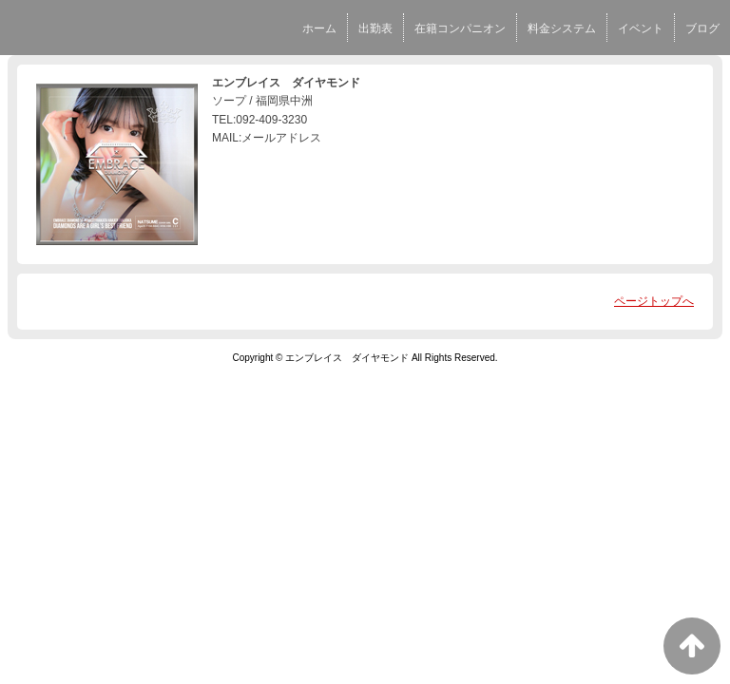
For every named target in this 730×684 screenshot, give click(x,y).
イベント (640, 28)
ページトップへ (654, 301)
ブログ (702, 28)
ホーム (319, 28)
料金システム (562, 28)
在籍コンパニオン (460, 28)
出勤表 (375, 28)
